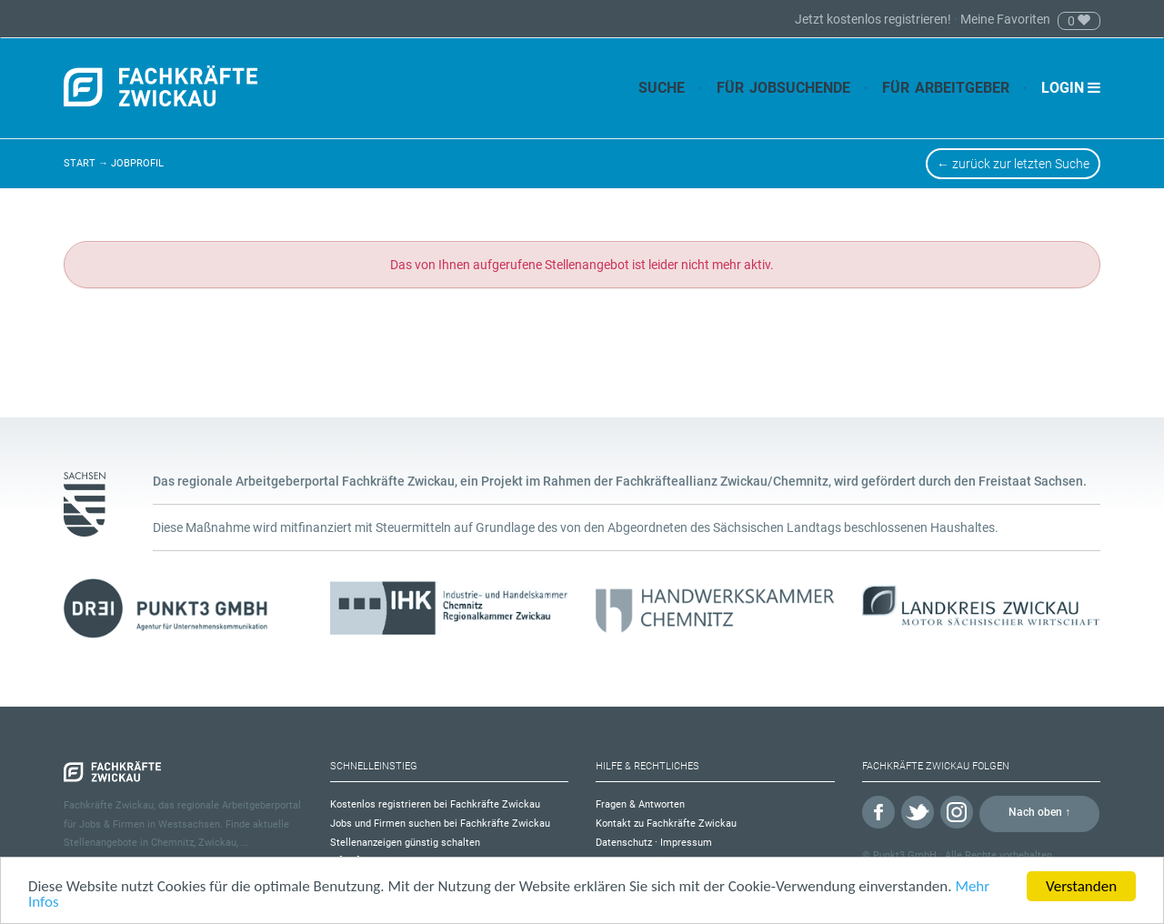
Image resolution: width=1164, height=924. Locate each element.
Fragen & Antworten (640, 804)
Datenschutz (624, 843)
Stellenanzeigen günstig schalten (405, 843)
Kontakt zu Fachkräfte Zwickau (666, 823)
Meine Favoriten (1005, 19)
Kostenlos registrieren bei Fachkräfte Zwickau (435, 804)
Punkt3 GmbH (905, 855)
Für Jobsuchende (783, 87)
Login (1070, 87)
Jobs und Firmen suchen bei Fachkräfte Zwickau (440, 823)
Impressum (686, 843)
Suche (661, 87)
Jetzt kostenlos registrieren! (874, 19)
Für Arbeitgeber (945, 87)
